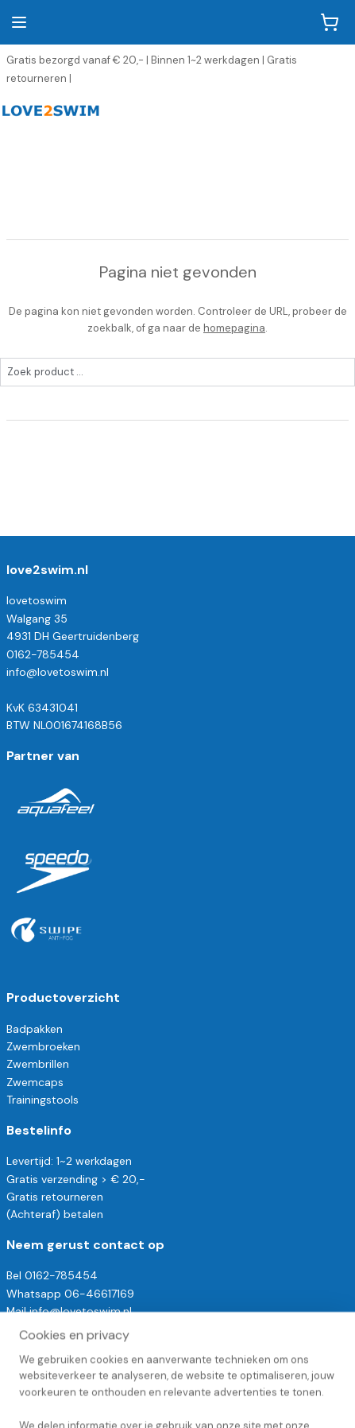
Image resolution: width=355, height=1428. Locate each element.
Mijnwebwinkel (178, 1398)
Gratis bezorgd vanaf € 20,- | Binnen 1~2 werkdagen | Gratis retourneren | (151, 69)
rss (185, 1372)
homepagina (234, 328)
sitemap (154, 1372)
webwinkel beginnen (240, 1372)
